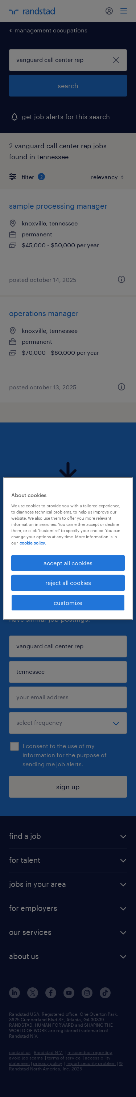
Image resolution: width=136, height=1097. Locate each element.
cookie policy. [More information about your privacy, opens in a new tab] (33, 542)
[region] (67, 548)
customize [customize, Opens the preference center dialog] (68, 602)
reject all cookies (68, 582)
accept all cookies (68, 562)
